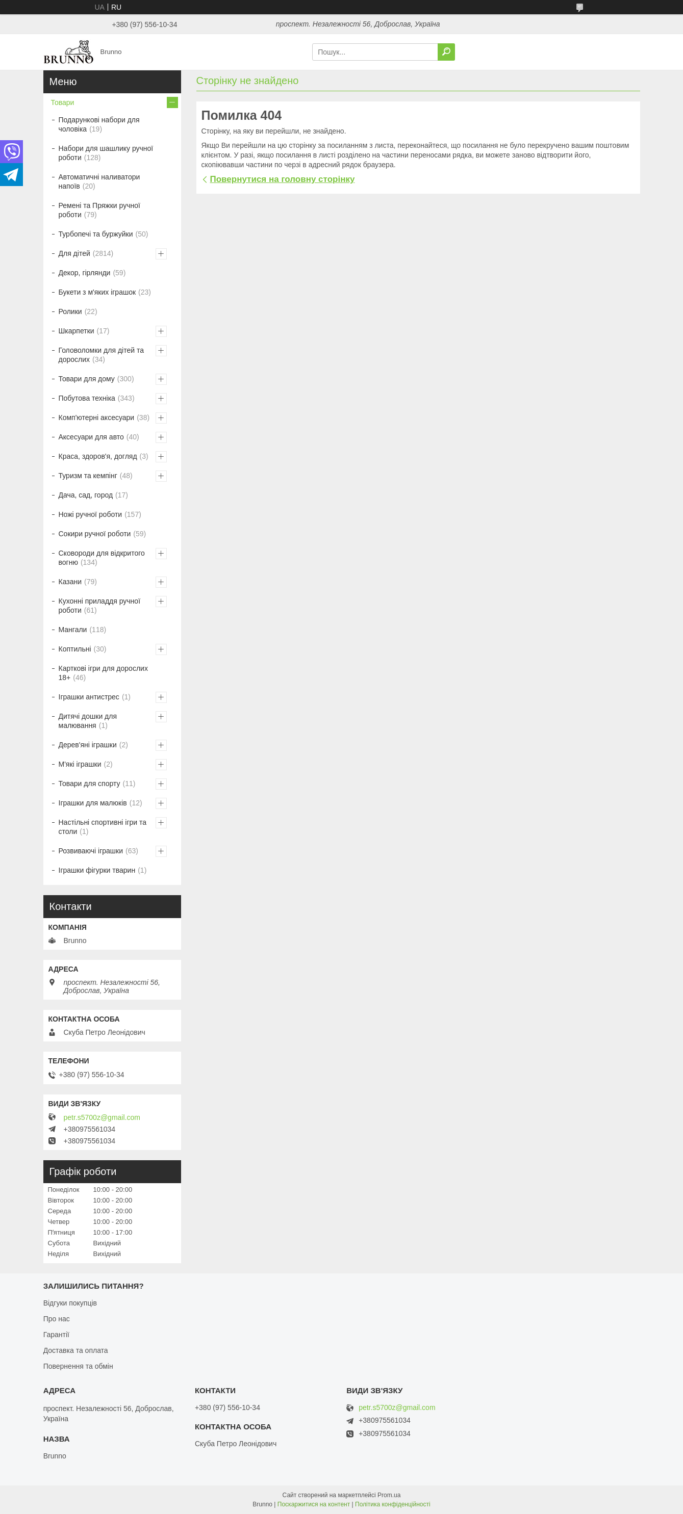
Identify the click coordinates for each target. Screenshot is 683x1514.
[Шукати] (446, 52)
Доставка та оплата (75, 1350)
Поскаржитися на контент (313, 1504)
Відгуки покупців (70, 1303)
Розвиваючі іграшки (91, 851)
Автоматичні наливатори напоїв (99, 181)
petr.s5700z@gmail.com (102, 1117)
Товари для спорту (89, 783)
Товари (62, 102)
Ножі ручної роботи (90, 514)
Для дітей (74, 253)
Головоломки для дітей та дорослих (101, 354)
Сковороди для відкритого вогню (102, 557)
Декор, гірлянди (85, 273)
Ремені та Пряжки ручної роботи (99, 210)
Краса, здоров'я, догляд (98, 456)
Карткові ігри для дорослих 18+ (103, 673)
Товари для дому (87, 379)
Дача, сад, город (86, 495)
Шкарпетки (76, 331)
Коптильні (75, 649)
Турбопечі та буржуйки (96, 234)
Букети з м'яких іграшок (97, 292)
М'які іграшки (80, 764)
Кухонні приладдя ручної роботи (100, 605)
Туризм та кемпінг (88, 476)
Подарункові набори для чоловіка (99, 124)
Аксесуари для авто (91, 437)
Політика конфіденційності (393, 1504)
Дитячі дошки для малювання (88, 720)
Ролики (70, 311)
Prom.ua (388, 1495)
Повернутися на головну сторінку (282, 179)
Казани (70, 582)
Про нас (56, 1319)
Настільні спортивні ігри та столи (103, 827)
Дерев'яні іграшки (88, 745)
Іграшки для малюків (93, 803)
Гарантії (56, 1334)
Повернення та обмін (78, 1366)
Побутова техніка (87, 398)
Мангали (73, 629)
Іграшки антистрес (89, 697)
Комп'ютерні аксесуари (97, 417)
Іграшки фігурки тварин (97, 870)
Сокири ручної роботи (95, 534)
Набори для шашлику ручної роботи (106, 153)
